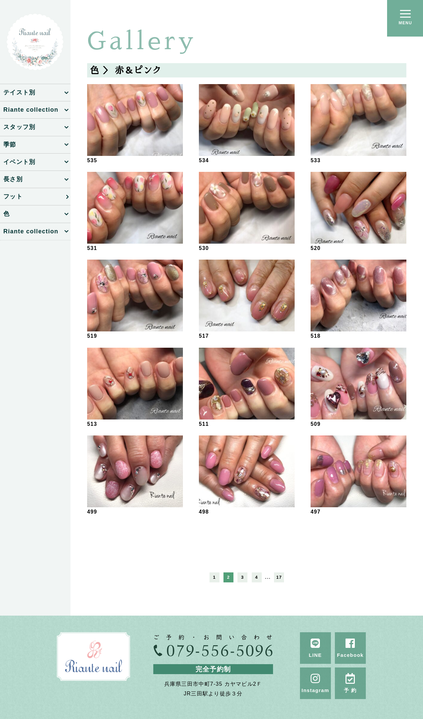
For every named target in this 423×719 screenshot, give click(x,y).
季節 (9, 144)
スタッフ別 (19, 127)
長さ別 (13, 179)
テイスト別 (19, 92)
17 (279, 577)
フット (13, 196)
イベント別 (19, 162)
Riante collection (30, 109)
